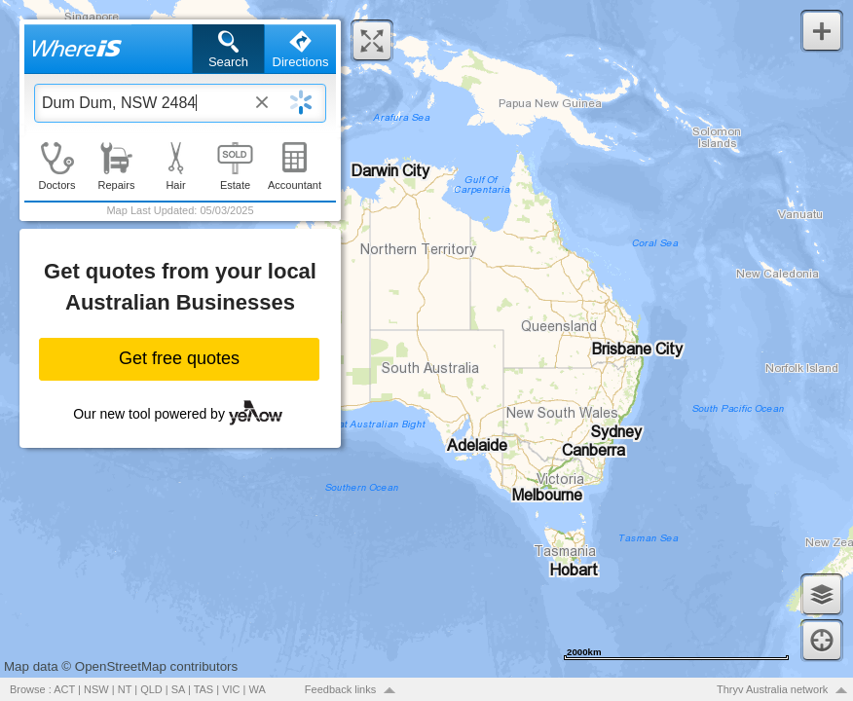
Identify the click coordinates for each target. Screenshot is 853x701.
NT (124, 689)
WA (257, 689)
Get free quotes (179, 358)
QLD (151, 689)
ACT (64, 689)
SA (178, 689)
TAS (204, 689)
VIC (231, 689)
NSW (96, 689)
